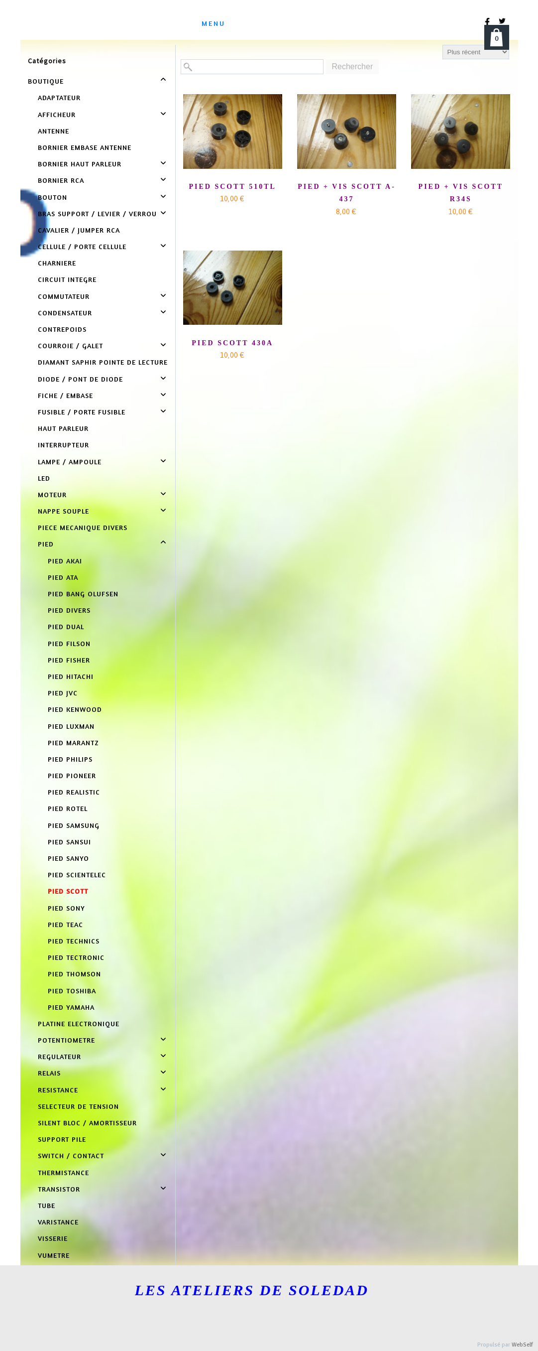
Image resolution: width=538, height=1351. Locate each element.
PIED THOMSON (74, 973)
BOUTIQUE (46, 81)
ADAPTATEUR (59, 97)
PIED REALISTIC (74, 792)
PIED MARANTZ (73, 742)
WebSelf (522, 1345)
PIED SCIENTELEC (77, 874)
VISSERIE (53, 1238)
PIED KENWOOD (75, 709)
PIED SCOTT (68, 891)
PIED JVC (63, 692)
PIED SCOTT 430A (232, 343)
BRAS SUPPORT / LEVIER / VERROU (97, 213)
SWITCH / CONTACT (71, 1155)
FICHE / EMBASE (65, 395)
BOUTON (52, 197)
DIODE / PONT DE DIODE (80, 379)
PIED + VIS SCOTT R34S (461, 193)
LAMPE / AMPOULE (70, 461)
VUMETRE (54, 1255)
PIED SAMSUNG (74, 825)
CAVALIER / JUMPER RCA (79, 230)
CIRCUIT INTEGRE (67, 279)
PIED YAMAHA (71, 1007)
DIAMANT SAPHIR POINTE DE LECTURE (103, 362)
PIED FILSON (69, 643)
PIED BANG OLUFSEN (83, 593)
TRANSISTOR (59, 1189)
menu (213, 23)
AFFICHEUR (57, 114)
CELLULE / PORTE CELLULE (82, 246)
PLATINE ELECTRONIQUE (78, 1023)
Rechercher (352, 66)
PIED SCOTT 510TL (232, 186)
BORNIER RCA (61, 180)
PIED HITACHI (71, 676)
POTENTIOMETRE (66, 1040)
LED (44, 478)
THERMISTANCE (63, 1172)
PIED (46, 544)
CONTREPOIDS (62, 329)
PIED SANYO (68, 858)
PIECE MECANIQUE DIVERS (82, 527)
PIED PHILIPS (70, 759)
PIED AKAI (65, 560)
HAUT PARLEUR (63, 428)
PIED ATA (63, 577)
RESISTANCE (58, 1089)
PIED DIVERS (69, 610)
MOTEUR (52, 494)
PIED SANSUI (69, 841)
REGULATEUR (59, 1056)
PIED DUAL (66, 626)
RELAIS (49, 1073)
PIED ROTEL (68, 808)
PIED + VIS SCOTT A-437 (347, 193)
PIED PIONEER (72, 775)
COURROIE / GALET (70, 345)
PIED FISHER (69, 660)
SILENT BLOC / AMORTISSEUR (87, 1122)
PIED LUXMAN (71, 726)
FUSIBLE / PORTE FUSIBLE (81, 411)
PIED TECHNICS (74, 941)
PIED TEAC (65, 924)
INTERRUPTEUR (63, 444)
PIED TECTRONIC (76, 957)
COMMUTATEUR (64, 296)
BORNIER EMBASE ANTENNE (84, 147)
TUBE (46, 1205)
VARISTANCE (58, 1221)
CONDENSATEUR (65, 312)
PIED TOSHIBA (72, 990)
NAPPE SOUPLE (63, 511)
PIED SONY (66, 908)
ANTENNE (53, 131)
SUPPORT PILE (62, 1139)
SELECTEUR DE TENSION (78, 1106)
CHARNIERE (57, 263)
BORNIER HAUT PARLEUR (79, 163)
